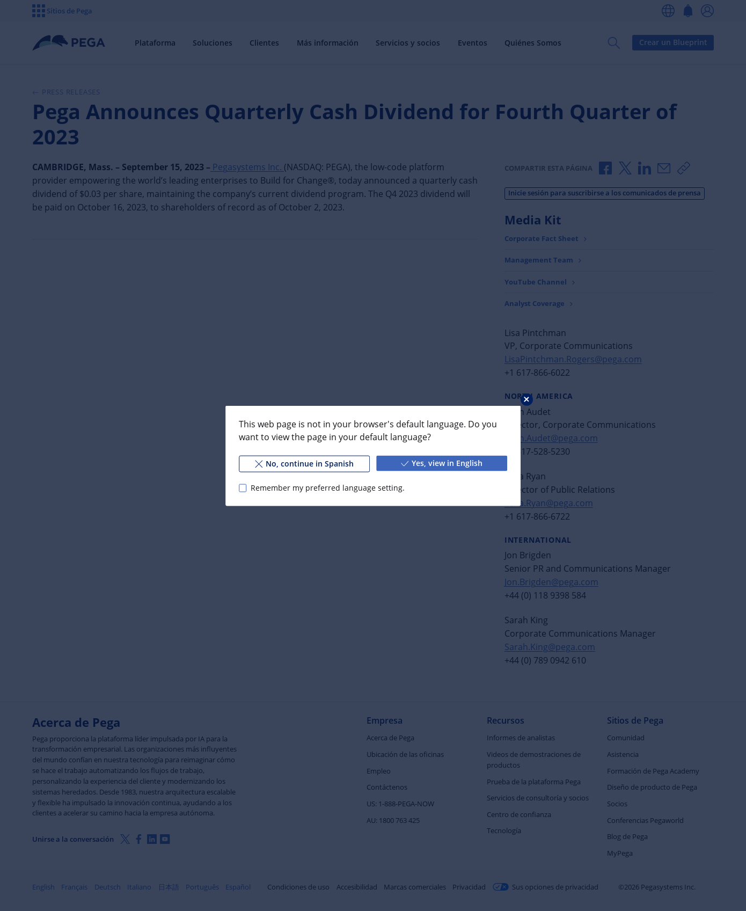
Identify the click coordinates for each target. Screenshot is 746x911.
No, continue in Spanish (304, 463)
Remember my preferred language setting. (328, 488)
